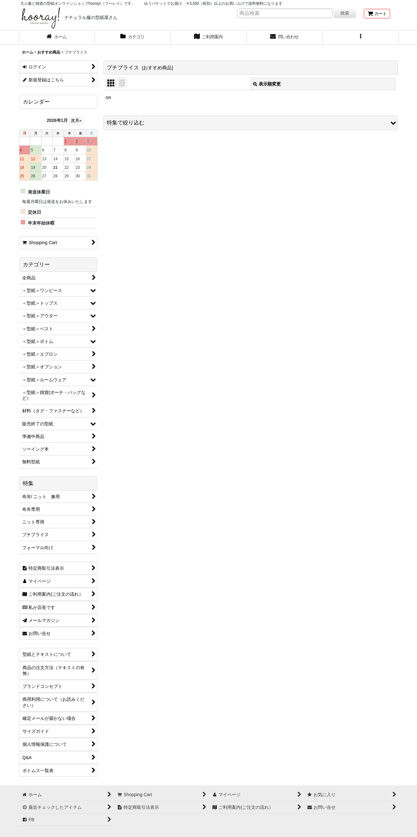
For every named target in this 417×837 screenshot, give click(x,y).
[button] (361, 37)
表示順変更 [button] (267, 83)
